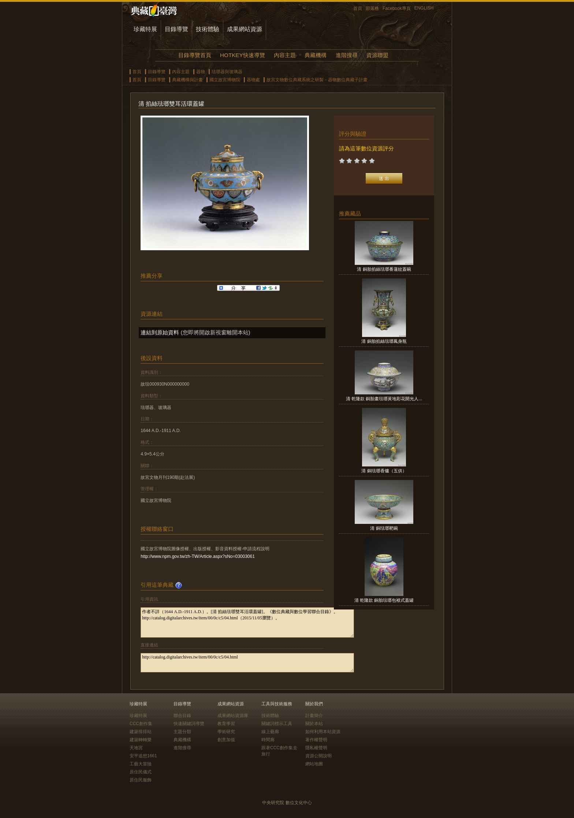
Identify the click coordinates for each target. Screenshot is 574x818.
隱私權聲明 (316, 747)
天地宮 (136, 747)
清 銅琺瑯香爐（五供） (383, 470)
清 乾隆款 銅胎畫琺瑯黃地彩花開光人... (384, 398)
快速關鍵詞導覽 (189, 723)
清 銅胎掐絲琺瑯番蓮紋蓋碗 (384, 269)
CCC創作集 (141, 723)
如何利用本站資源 (322, 731)
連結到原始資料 (160, 332)
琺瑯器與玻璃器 (227, 71)
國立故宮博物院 (224, 79)
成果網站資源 (244, 29)
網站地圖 (314, 763)
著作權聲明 (316, 739)
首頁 (357, 8)
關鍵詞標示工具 (276, 723)
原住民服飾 (141, 780)
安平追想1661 (143, 755)
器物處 (253, 79)
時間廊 (268, 739)
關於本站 (314, 723)
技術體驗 (207, 29)
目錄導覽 (176, 29)
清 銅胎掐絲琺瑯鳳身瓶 (383, 341)
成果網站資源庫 (232, 715)
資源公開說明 (318, 755)
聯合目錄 (182, 715)
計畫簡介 (314, 715)
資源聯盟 (377, 55)
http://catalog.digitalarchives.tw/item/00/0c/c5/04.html (247, 662)
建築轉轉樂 (141, 739)
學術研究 (226, 731)
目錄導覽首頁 (194, 55)
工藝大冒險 (141, 763)
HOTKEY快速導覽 (242, 55)
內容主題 (285, 55)
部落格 (372, 8)
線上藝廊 (270, 731)
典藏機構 (316, 55)
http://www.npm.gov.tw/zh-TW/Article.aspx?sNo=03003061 (198, 556)
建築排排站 (141, 731)
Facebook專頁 (397, 8)
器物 (200, 71)
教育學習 (226, 723)
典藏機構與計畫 (187, 79)
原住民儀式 (141, 771)
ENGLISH (424, 8)
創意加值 (226, 739)
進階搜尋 (347, 55)
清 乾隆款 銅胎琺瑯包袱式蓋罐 (384, 600)
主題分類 (182, 731)
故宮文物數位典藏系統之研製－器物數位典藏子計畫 (317, 79)
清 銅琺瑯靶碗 (384, 528)
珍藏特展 (145, 29)
